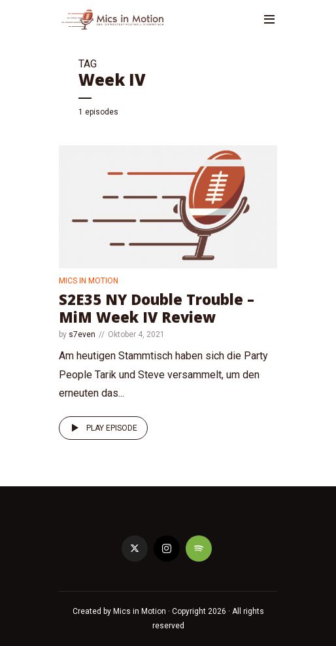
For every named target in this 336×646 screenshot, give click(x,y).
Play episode (102, 428)
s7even (82, 334)
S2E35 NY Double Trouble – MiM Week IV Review (156, 307)
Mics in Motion (88, 280)
